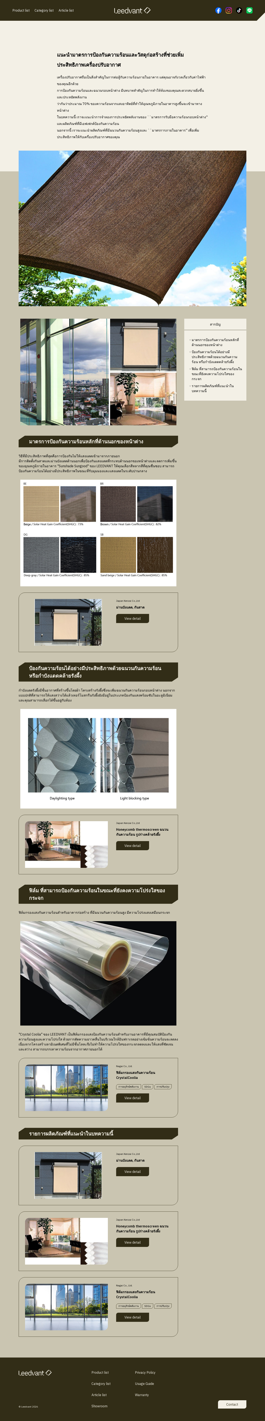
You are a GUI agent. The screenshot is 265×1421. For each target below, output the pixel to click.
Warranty (142, 1395)
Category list (44, 10)
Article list (66, 10)
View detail (132, 618)
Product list (21, 10)
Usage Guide (144, 1384)
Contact (232, 1404)
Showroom (99, 1406)
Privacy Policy (145, 1372)
